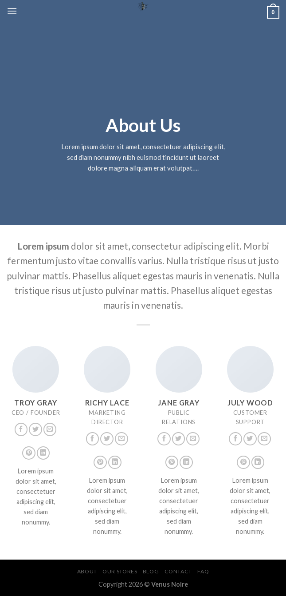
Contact (178, 571)
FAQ (203, 571)
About (87, 571)
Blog (151, 571)
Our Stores (119, 571)
